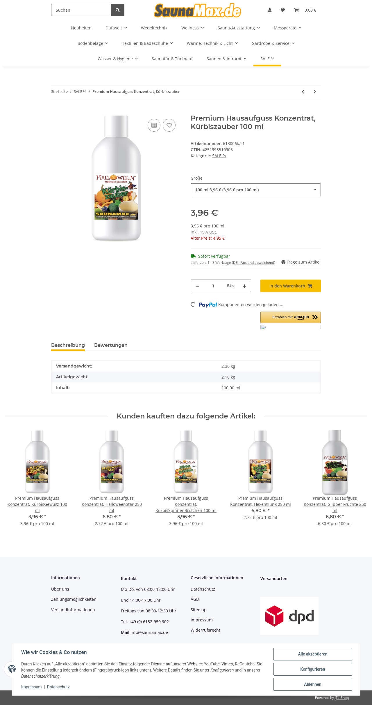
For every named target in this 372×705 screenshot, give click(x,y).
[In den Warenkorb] (55, 111)
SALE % (219, 155)
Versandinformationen (73, 609)
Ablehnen (312, 684)
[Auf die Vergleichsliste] (154, 125)
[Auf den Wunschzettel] (169, 125)
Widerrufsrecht (205, 630)
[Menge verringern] (197, 286)
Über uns (60, 589)
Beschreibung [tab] (68, 345)
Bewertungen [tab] (111, 345)
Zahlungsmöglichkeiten (73, 599)
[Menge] (213, 286)
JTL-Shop (342, 697)
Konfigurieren (312, 669)
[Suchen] (81, 10)
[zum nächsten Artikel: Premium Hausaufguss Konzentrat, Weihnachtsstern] (315, 91)
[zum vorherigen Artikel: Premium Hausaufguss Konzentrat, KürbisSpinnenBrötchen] (303, 91)
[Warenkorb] (305, 10)
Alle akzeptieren (312, 654)
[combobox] (256, 189)
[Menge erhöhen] (244, 286)
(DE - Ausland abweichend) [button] (253, 262)
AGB (195, 599)
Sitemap (199, 609)
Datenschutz (203, 589)
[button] (269, 10)
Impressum (202, 620)
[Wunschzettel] (282, 10)
